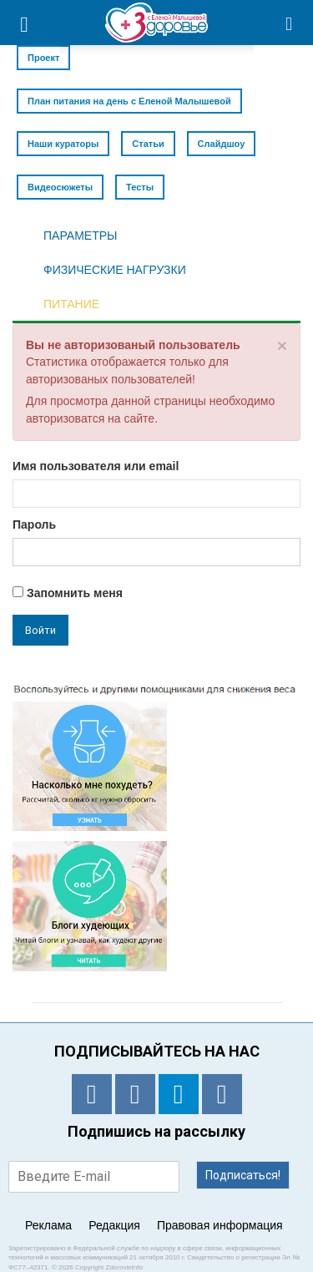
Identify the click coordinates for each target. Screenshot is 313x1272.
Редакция (114, 1225)
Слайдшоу (221, 144)
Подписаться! (242, 1175)
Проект (43, 58)
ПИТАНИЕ (71, 304)
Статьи (148, 144)
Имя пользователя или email (96, 466)
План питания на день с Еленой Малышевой (129, 101)
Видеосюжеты (60, 187)
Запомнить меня (68, 593)
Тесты (140, 187)
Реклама (48, 1225)
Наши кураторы (63, 144)
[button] (289, 22)
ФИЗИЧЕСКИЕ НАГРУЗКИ (114, 269)
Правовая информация (220, 1225)
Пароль (34, 524)
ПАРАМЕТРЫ (80, 235)
